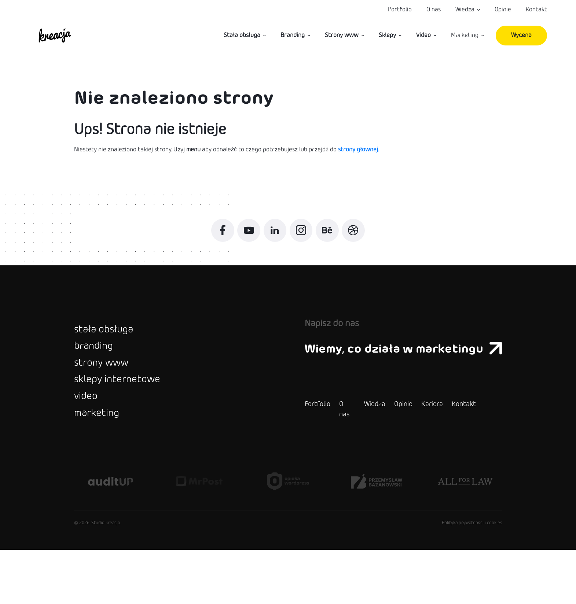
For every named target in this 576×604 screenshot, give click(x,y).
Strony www (342, 35)
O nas (433, 9)
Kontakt (536, 9)
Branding (292, 35)
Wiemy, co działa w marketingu (389, 366)
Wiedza (464, 9)
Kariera (403, 458)
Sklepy (387, 35)
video (90, 443)
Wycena (521, 35)
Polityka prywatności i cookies (472, 577)
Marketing (464, 35)
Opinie (503, 9)
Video (423, 35)
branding (100, 372)
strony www (111, 396)
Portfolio (400, 9)
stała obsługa (114, 349)
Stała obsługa (242, 35)
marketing (104, 466)
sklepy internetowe (131, 419)
